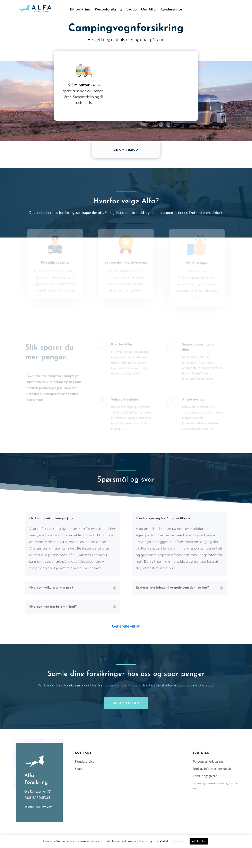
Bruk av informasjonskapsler (213, 768)
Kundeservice (171, 9)
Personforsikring (108, 9)
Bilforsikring (80, 9)
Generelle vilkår (126, 625)
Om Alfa (148, 9)
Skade (131, 9)
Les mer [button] (179, 841)
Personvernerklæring (208, 761)
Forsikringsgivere (205, 776)
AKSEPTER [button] (198, 841)
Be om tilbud (126, 149)
